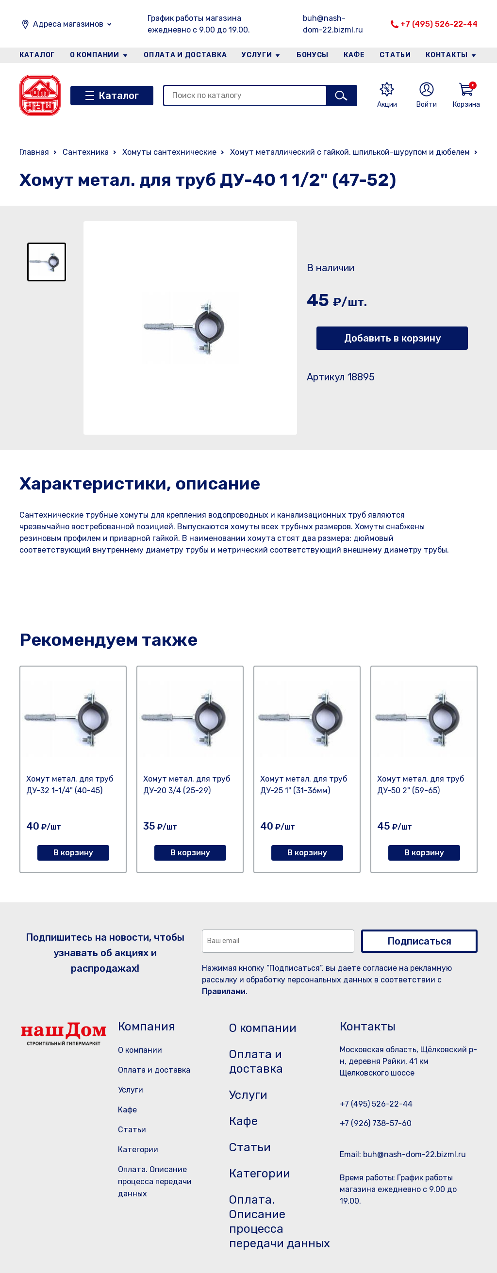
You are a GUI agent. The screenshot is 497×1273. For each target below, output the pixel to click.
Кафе (354, 55)
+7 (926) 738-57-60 (376, 1123)
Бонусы (313, 55)
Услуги (257, 55)
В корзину (73, 852)
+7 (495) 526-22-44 (439, 24)
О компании (94, 55)
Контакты (447, 55)
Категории (138, 1149)
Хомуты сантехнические (169, 152)
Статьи (395, 55)
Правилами (224, 991)
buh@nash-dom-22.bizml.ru (333, 24)
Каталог (37, 55)
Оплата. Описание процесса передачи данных (155, 1181)
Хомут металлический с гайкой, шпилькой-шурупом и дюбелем (350, 152)
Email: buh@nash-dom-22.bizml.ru (403, 1154)
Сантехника (86, 152)
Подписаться (419, 941)
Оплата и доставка (185, 55)
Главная (34, 152)
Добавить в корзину (392, 338)
